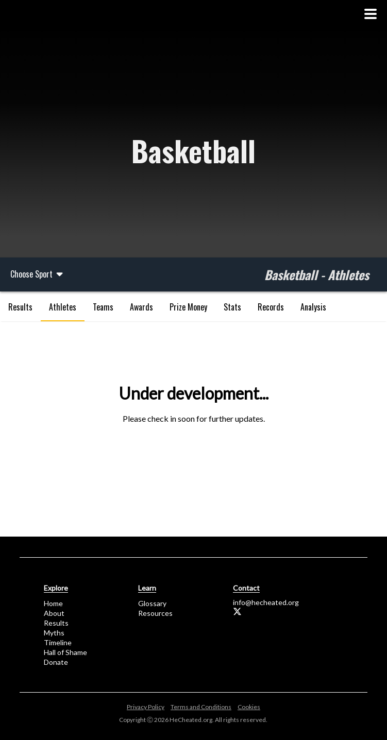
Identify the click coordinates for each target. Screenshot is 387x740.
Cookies (249, 707)
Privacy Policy (145, 707)
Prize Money (188, 307)
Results (20, 307)
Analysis (313, 307)
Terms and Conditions (201, 707)
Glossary (152, 603)
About (54, 613)
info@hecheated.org (266, 602)
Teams (103, 307)
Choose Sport (37, 274)
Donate (56, 662)
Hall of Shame (65, 652)
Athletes (62, 307)
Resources (155, 613)
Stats (232, 307)
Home (53, 603)
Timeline (58, 642)
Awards (141, 307)
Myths (54, 632)
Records (271, 307)
